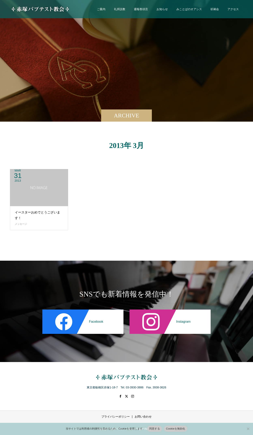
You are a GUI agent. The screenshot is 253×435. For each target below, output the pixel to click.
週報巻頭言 (141, 9)
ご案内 (101, 9)
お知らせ (162, 9)
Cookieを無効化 (175, 428)
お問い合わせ (143, 416)
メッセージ (21, 224)
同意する (154, 428)
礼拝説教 (119, 9)
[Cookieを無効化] (248, 429)
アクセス (233, 9)
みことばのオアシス (189, 9)
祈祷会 (214, 9)
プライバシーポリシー (115, 416)
